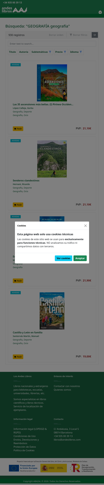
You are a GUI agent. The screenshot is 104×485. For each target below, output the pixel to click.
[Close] (85, 225)
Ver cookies (63, 258)
